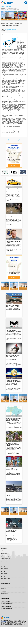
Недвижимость (3, 8)
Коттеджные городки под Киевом (7, 603)
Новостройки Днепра (4, 571)
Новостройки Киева (4, 568)
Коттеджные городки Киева (6, 601)
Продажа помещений (4, 555)
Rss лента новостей (6, 135)
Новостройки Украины (5, 566)
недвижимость (3, 621)
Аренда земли (3, 591)
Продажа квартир (4, 548)
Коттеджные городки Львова (6, 609)
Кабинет (2, 6)
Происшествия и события (10, 29)
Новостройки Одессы (5, 573)
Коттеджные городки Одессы (6, 606)
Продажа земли (4, 553)
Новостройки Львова (4, 576)
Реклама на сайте (4, 561)
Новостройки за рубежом (5, 578)
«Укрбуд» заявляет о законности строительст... (15, 139)
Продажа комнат (4, 550)
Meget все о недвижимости (14, 617)
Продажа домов (4, 551)
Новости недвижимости (12, 8)
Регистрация (8, 6)
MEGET (7, 30)
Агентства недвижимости (5, 558)
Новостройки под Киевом (5, 570)
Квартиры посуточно (4, 586)
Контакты (2, 560)
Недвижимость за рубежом (6, 556)
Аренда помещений (4, 593)
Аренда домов (3, 588)
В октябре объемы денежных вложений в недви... (13, 140)
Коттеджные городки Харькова (6, 608)
